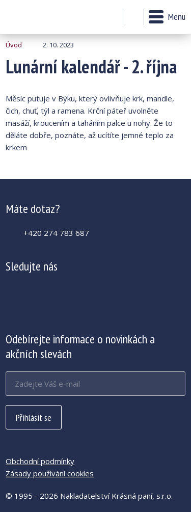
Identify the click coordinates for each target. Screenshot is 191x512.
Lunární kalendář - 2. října (33, 17)
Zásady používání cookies (50, 473)
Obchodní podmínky (40, 461)
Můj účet (112, 17)
